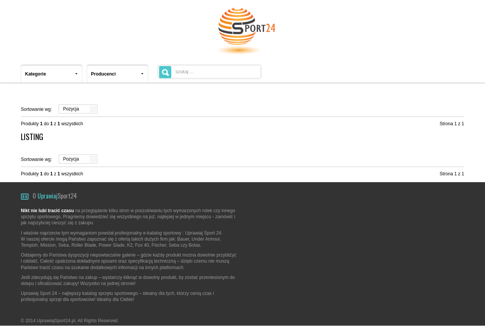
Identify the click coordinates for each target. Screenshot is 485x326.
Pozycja (71, 109)
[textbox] (209, 71)
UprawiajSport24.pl (56, 320)
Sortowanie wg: (36, 109)
